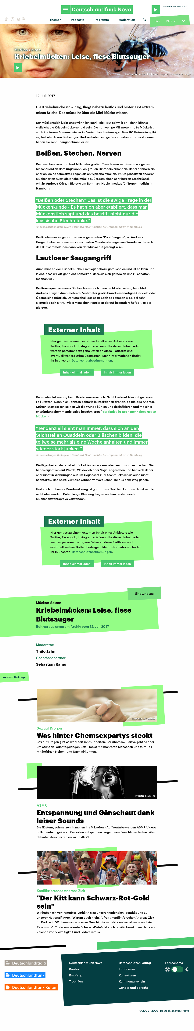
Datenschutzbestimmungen (92, 360)
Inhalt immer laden (117, 372)
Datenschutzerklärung (135, 962)
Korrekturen (127, 975)
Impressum (127, 969)
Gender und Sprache (134, 987)
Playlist (171, 21)
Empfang (75, 975)
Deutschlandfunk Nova (85, 962)
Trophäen (76, 981)
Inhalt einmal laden (77, 372)
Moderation (126, 19)
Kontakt (75, 969)
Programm (101, 19)
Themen (55, 19)
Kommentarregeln (132, 981)
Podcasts (77, 19)
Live (157, 21)
